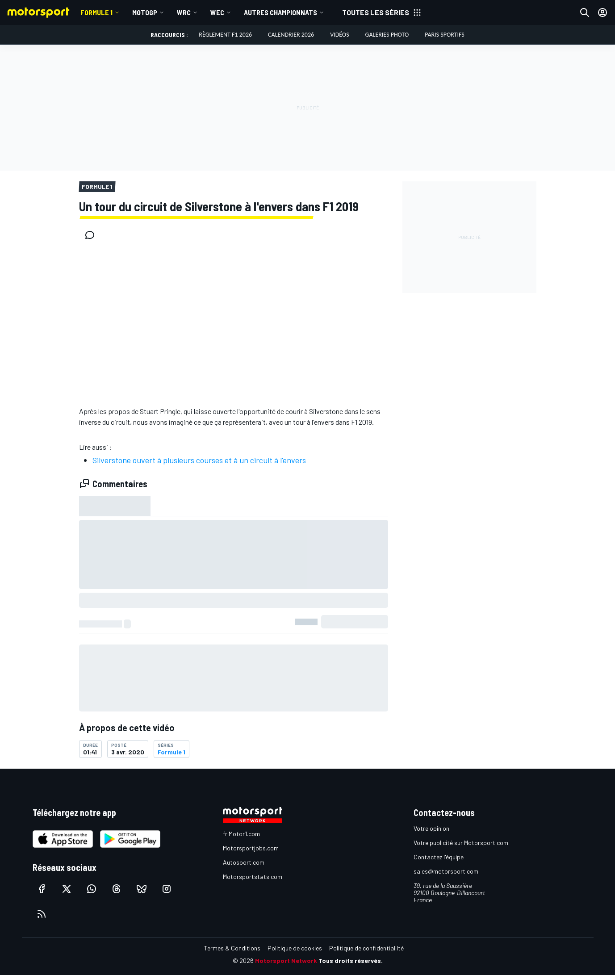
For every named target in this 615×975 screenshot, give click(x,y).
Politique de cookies (295, 948)
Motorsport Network (286, 960)
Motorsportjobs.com (251, 848)
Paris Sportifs (444, 34)
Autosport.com (243, 862)
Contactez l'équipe (439, 857)
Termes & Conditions (232, 948)
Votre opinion (431, 828)
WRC (184, 12)
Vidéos (339, 34)
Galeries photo (387, 34)
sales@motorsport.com (446, 871)
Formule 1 (96, 12)
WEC (217, 12)
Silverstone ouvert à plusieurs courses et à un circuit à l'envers (199, 460)
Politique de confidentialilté (366, 948)
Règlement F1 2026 (225, 34)
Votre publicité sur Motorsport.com (461, 842)
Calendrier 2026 (291, 34)
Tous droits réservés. (350, 960)
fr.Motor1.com (241, 833)
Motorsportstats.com (252, 876)
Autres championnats (280, 12)
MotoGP (144, 12)
